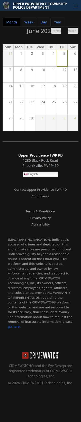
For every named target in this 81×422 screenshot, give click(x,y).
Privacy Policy (40, 218)
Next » (72, 30)
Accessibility (40, 224)
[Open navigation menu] (76, 6)
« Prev (57, 30)
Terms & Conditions (41, 211)
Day (44, 22)
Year (57, 22)
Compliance (40, 196)
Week (28, 22)
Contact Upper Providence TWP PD (40, 189)
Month (11, 22)
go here (14, 326)
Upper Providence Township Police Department (40, 6)
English (31, 174)
